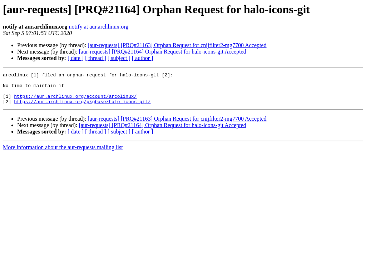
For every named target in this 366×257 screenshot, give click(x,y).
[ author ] (142, 58)
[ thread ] (95, 58)
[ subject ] (119, 58)
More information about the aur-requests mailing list (63, 154)
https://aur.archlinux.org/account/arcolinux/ (75, 101)
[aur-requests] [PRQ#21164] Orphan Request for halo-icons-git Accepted (162, 52)
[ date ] (76, 58)
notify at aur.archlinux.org (98, 27)
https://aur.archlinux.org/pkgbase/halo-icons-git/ (82, 108)
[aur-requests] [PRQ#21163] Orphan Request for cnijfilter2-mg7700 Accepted (177, 45)
